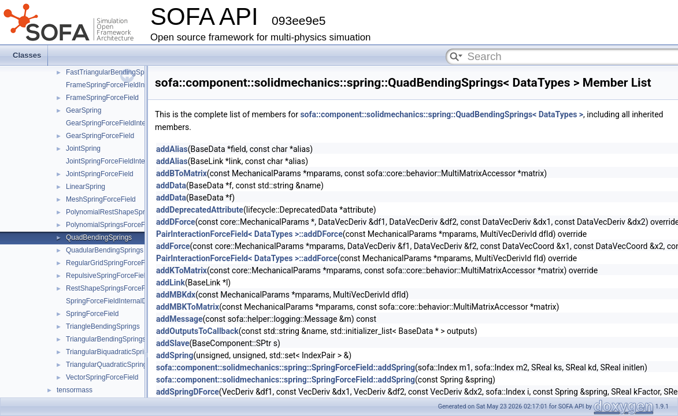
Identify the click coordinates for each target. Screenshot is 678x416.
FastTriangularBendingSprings (113, 72)
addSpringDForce (187, 391)
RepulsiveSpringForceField (107, 276)
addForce (173, 246)
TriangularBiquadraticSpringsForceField (127, 352)
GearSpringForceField (100, 136)
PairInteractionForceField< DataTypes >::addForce (247, 258)
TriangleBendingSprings (103, 326)
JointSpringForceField (100, 174)
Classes (27, 55)
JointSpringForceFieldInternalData (118, 161)
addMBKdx (175, 294)
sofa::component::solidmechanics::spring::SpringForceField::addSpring (285, 367)
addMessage (179, 319)
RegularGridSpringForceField (111, 263)
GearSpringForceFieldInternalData (119, 123)
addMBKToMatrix (187, 306)
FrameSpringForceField (102, 98)
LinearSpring (85, 187)
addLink (170, 282)
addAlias (172, 149)
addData (171, 185)
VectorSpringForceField (102, 377)
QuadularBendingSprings (104, 250)
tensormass (74, 390)
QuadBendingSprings (99, 237)
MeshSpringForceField (101, 199)
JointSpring (83, 148)
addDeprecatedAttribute (199, 209)
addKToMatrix (181, 270)
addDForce (175, 221)
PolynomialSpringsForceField (111, 225)
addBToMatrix (181, 173)
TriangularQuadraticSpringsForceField (124, 365)
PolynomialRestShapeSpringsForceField (128, 212)
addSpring (174, 355)
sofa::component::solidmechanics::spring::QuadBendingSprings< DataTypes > (441, 114)
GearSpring (83, 110)
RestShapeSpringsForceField (111, 288)
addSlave (173, 343)
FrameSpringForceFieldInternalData (121, 85)
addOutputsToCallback (197, 331)
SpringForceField (92, 314)
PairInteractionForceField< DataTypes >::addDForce (249, 234)
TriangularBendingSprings (106, 339)
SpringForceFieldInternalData (111, 301)
